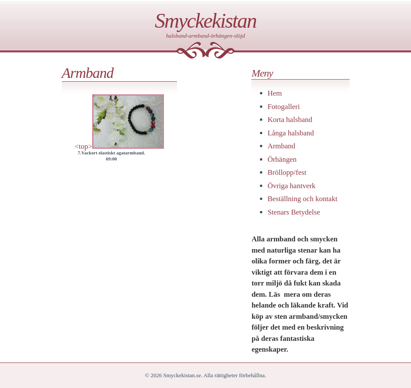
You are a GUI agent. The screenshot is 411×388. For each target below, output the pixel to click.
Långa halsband (290, 133)
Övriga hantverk (291, 186)
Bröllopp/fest (286, 172)
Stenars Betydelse (293, 212)
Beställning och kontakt (302, 199)
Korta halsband (289, 119)
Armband (281, 146)
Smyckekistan (206, 20)
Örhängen (281, 159)
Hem (274, 93)
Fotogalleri (283, 107)
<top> (84, 146)
